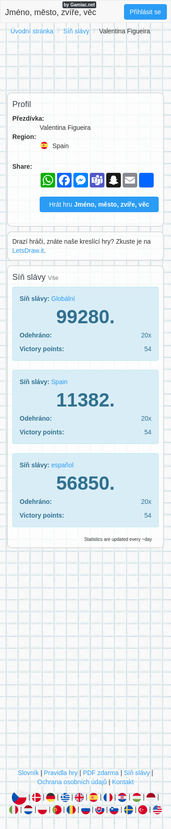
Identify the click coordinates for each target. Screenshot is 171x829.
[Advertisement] (85, 62)
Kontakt (123, 782)
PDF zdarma (101, 772)
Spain (59, 381)
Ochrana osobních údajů (72, 782)
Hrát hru (99, 204)
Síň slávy (76, 31)
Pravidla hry (61, 772)
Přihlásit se (145, 12)
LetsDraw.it (28, 250)
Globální (63, 298)
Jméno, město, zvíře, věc (50, 9)
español (62, 465)
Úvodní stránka (31, 31)
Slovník (28, 772)
